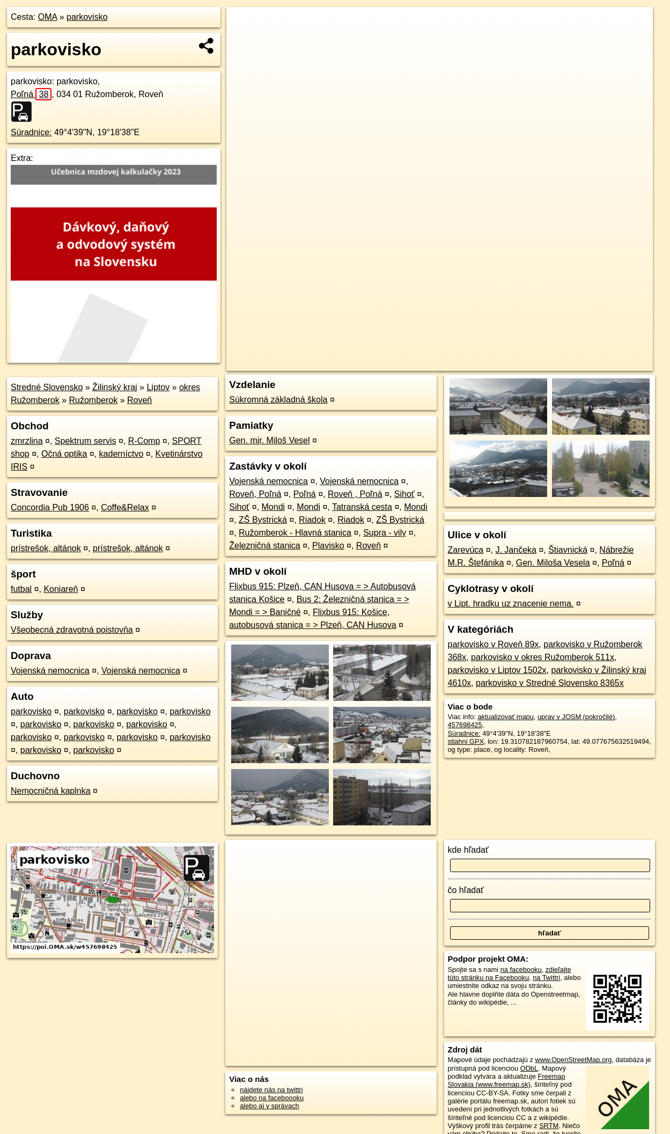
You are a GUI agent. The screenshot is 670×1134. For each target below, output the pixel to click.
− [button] (244, 42)
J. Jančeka (515, 549)
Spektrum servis (85, 440)
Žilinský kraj (114, 387)
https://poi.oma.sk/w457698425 (605, 363)
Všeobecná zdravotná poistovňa (72, 629)
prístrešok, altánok (46, 548)
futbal (21, 589)
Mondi (273, 506)
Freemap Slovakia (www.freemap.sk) (506, 1080)
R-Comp (144, 440)
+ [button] (244, 25)
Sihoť (404, 494)
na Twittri (546, 978)
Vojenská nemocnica (50, 670)
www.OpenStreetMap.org (573, 1060)
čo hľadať (466, 890)
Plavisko (328, 545)
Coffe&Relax (125, 507)
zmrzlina (27, 440)
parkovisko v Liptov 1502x (497, 670)
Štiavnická (567, 549)
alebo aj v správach (269, 1106)
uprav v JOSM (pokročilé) (576, 717)
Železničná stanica (264, 545)
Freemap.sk (525, 363)
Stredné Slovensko (47, 387)
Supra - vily (384, 532)
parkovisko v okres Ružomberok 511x (542, 657)
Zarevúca (466, 549)
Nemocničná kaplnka (51, 790)
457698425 (465, 725)
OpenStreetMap (470, 363)
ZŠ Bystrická (263, 519)
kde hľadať (468, 849)
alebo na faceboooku (272, 1098)
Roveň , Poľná (355, 494)
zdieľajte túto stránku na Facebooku (509, 973)
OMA (47, 16)
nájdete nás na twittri (271, 1090)
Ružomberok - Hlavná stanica (295, 532)
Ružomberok (93, 400)
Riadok (312, 519)
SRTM (548, 1126)
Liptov (158, 387)
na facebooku (521, 969)
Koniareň (60, 589)
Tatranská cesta (362, 506)
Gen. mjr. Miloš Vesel (269, 440)
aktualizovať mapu (505, 717)
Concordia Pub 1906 (50, 507)
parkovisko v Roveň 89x (493, 644)
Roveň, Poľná (255, 494)
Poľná (31, 94)
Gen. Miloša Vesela (553, 562)
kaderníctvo (121, 453)
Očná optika (64, 453)
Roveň (139, 400)
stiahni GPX (466, 741)
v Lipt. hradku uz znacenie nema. (511, 603)
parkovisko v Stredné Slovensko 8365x (550, 682)
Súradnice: (31, 132)
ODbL (529, 1068)
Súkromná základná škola (278, 399)
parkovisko (87, 16)
